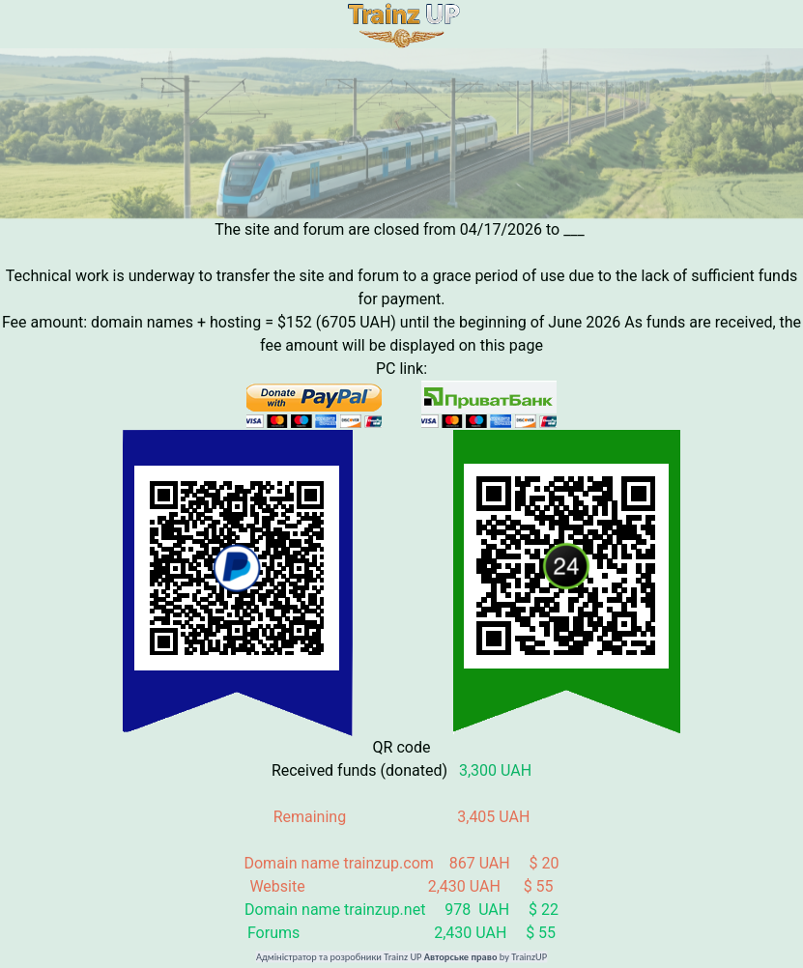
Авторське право (461, 957)
